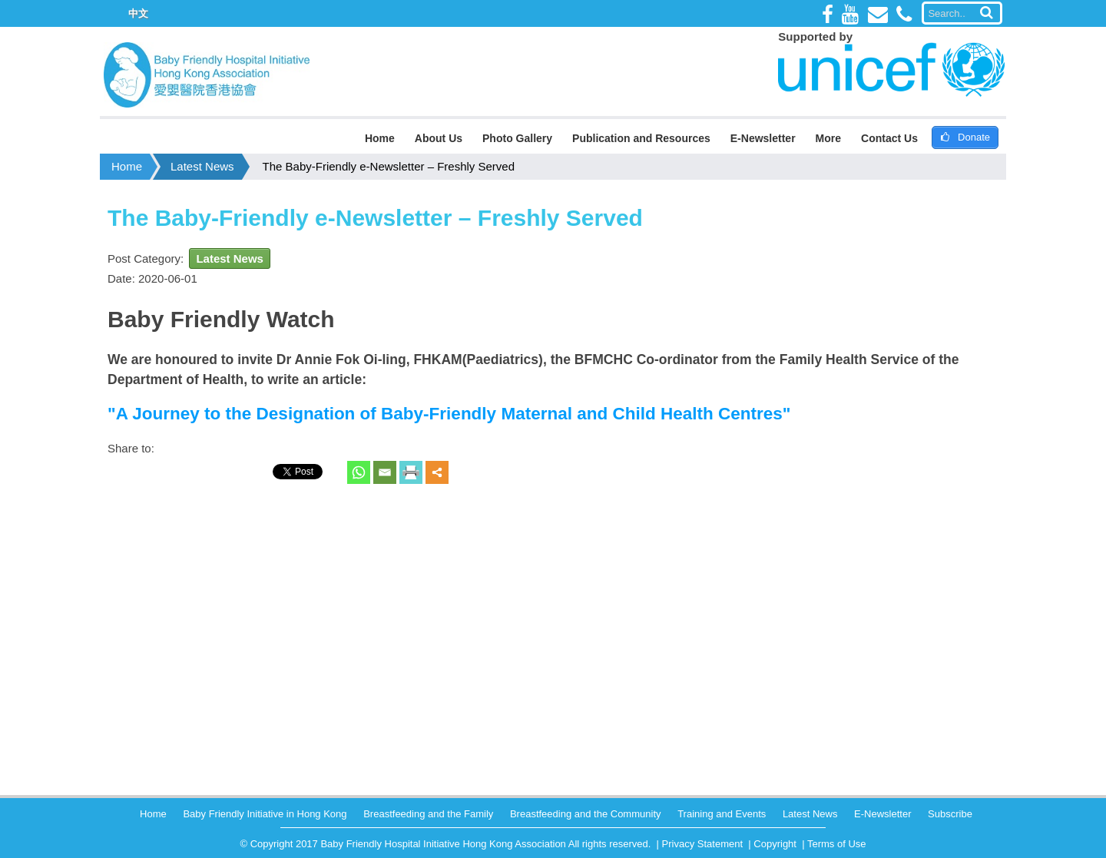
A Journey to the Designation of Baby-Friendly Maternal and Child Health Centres (449, 413)
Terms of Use (836, 844)
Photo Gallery (517, 138)
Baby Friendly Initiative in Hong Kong (264, 814)
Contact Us (889, 138)
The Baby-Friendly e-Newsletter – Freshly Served (389, 166)
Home (380, 138)
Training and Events (721, 814)
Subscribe (950, 814)
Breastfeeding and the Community (585, 814)
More (828, 138)
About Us (438, 138)
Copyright (774, 844)
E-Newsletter (763, 138)
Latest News (202, 166)
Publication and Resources (641, 138)
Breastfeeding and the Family (428, 814)
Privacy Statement (702, 844)
